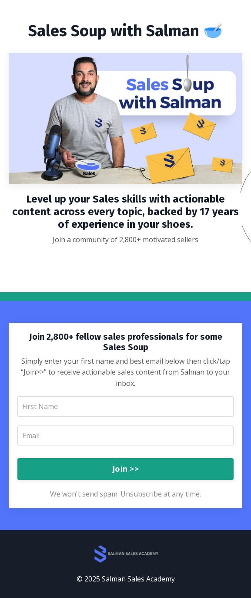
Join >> (125, 468)
